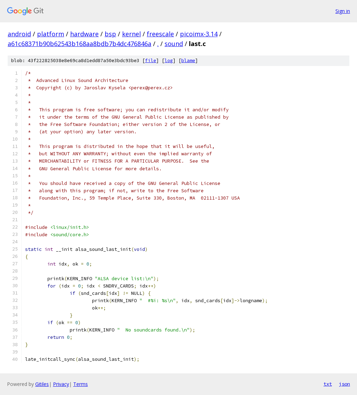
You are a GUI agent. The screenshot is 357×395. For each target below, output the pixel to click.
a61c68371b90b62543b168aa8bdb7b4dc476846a (79, 43)
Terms (80, 384)
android (19, 34)
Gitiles (42, 384)
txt (328, 384)
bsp (110, 34)
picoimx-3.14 (199, 34)
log (169, 61)
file (150, 61)
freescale (160, 34)
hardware (84, 34)
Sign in (342, 11)
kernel (131, 34)
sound (174, 43)
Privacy (61, 384)
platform (50, 34)
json (344, 384)
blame (188, 61)
